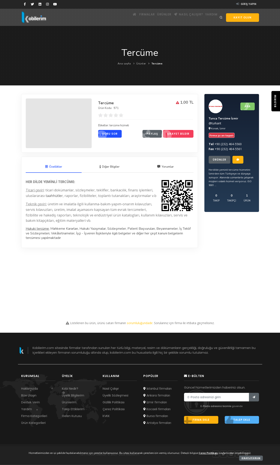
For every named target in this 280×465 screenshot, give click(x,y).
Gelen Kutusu (72, 416)
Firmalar (137, 17)
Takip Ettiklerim (73, 409)
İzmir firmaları (155, 402)
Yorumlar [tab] (165, 167)
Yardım (210, 17)
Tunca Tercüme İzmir (223, 119)
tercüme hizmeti (121, 126)
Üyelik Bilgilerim (73, 395)
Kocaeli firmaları (157, 409)
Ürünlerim (69, 402)
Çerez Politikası (114, 409)
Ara (245, 106)
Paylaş (150, 135)
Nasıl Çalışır (111, 389)
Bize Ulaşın (28, 395)
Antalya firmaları (157, 423)
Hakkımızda (29, 389)
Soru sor (108, 135)
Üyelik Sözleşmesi (115, 395)
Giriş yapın (246, 4)
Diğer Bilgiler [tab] (110, 167)
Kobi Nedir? (70, 389)
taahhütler (54, 196)
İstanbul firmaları (157, 389)
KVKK (106, 416)
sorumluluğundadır (140, 323)
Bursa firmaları (155, 416)
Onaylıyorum (251, 458)
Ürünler (157, 17)
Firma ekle (197, 420)
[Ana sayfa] (121, 17)
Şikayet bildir (176, 135)
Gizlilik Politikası (113, 402)
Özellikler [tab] (53, 167)
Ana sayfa (124, 63)
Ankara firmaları (156, 395)
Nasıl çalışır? (184, 17)
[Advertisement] (140, 278)
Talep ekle (237, 420)
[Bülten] (254, 397)
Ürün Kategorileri (33, 423)
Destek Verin (30, 402)
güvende (237, 406)
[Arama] (221, 17)
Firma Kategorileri (34, 416)
